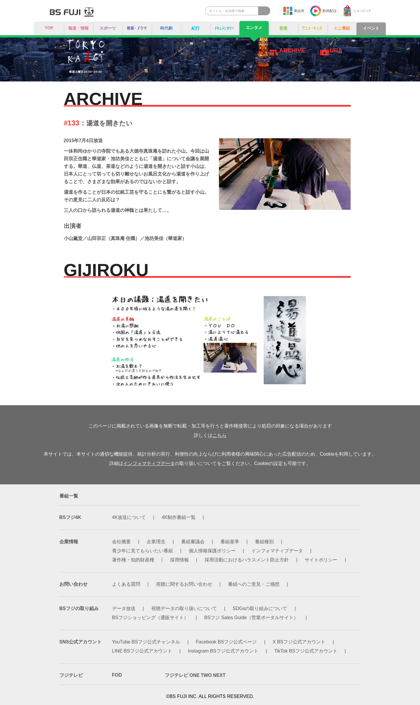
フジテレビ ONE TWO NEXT (195, 675)
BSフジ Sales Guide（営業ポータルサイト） (251, 617)
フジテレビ (71, 675)
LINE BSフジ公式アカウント (142, 650)
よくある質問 (126, 584)
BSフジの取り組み (79, 608)
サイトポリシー (321, 559)
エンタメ (254, 27)
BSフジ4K (70, 517)
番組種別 (264, 541)
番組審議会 (193, 541)
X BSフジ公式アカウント (299, 641)
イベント (371, 28)
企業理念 (156, 541)
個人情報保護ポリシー (212, 550)
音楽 (283, 28)
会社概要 (121, 541)
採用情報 (179, 559)
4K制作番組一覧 (179, 517)
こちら (219, 435)
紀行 (195, 28)
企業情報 (68, 541)
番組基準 (229, 541)
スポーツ (107, 28)
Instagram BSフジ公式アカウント (223, 650)
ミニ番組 (341, 28)
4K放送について (129, 517)
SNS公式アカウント (80, 641)
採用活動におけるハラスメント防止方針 (247, 559)
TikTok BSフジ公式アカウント (305, 650)
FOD (117, 674)
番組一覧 (68, 495)
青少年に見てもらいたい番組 (142, 550)
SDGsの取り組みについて (260, 608)
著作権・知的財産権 (133, 559)
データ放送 (124, 608)
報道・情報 (78, 28)
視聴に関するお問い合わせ (184, 584)
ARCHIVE (292, 50)
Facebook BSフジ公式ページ (226, 641)
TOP (49, 27)
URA (336, 50)
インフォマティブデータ (149, 463)
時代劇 (166, 28)
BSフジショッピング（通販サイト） (150, 617)
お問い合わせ (73, 584)
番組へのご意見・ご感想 (254, 584)
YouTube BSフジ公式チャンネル (146, 641)
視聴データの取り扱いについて (184, 608)
